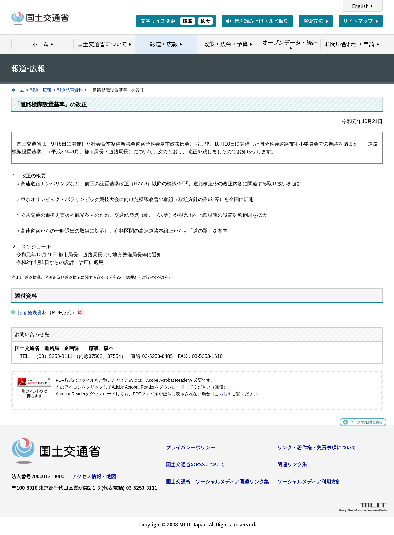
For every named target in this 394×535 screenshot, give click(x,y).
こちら (221, 394)
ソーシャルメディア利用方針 (309, 484)
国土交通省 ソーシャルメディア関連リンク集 (217, 484)
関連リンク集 (292, 466)
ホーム (17, 90)
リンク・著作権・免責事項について (316, 449)
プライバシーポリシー (190, 449)
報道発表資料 (70, 90)
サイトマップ (358, 20)
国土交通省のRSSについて (195, 466)
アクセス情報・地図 (94, 478)
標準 (187, 21)
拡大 (205, 21)
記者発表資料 (32, 312)
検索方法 (313, 20)
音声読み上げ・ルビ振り (261, 20)
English (360, 6)
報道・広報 (40, 90)
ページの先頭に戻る (361, 427)
